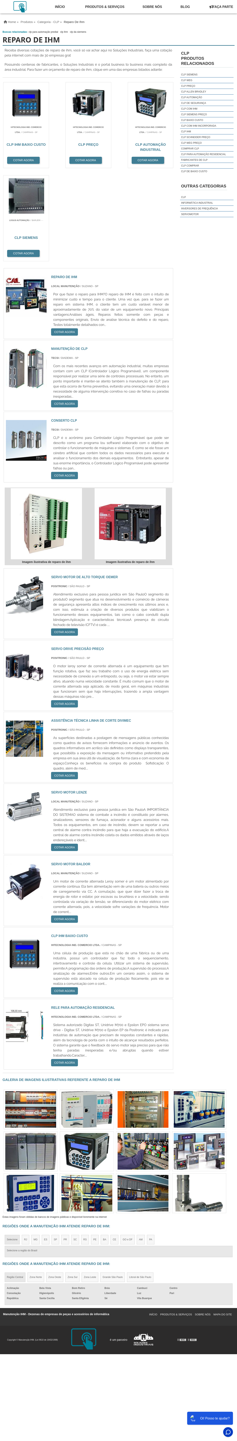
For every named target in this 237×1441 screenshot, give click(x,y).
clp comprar (190, 165)
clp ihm (64, 31)
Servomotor (190, 214)
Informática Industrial (197, 202)
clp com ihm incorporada (198, 125)
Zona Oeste (54, 1184)
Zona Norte (36, 1184)
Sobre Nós (152, 7)
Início (60, 7)
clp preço (188, 86)
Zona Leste (90, 1184)
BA (104, 1146)
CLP (183, 197)
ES (45, 1146)
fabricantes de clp (194, 160)
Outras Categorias (203, 186)
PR (65, 1146)
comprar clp (190, 148)
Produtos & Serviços (105, 7)
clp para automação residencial (203, 154)
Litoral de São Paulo (140, 1184)
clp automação (191, 97)
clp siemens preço (194, 114)
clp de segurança (193, 103)
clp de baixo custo (194, 171)
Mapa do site (222, 1221)
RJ (25, 1146)
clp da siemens (78, 31)
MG (35, 1146)
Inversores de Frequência (199, 208)
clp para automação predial (43, 31)
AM (141, 1146)
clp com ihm (189, 108)
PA (150, 1146)
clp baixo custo (192, 120)
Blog (185, 7)
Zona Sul (72, 1184)
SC (75, 1146)
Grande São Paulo (113, 1184)
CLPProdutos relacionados (197, 58)
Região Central (15, 1184)
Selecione (12, 1146)
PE (94, 1146)
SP (55, 1146)
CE (114, 1146)
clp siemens (189, 74)
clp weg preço (191, 142)
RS (85, 1146)
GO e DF (127, 1146)
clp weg (186, 80)
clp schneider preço (195, 137)
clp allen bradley (193, 91)
